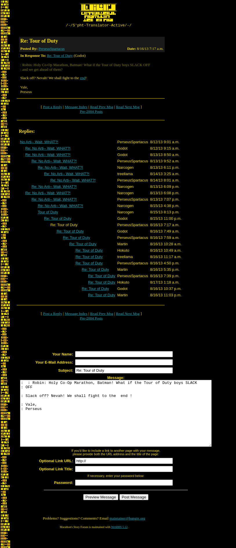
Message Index (76, 108)
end (83, 79)
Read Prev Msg (101, 108)
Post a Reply (52, 108)
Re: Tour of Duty (60, 56)
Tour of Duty (48, 213)
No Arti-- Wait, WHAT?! (39, 143)
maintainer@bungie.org (127, 532)
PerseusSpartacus (52, 49)
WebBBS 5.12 (119, 540)
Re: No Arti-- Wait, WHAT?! (47, 149)
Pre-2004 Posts (91, 112)
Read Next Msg (128, 108)
